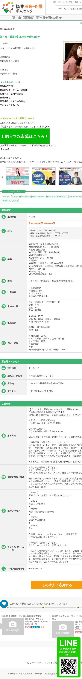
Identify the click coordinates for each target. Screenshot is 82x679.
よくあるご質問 (51, 662)
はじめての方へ (34, 662)
